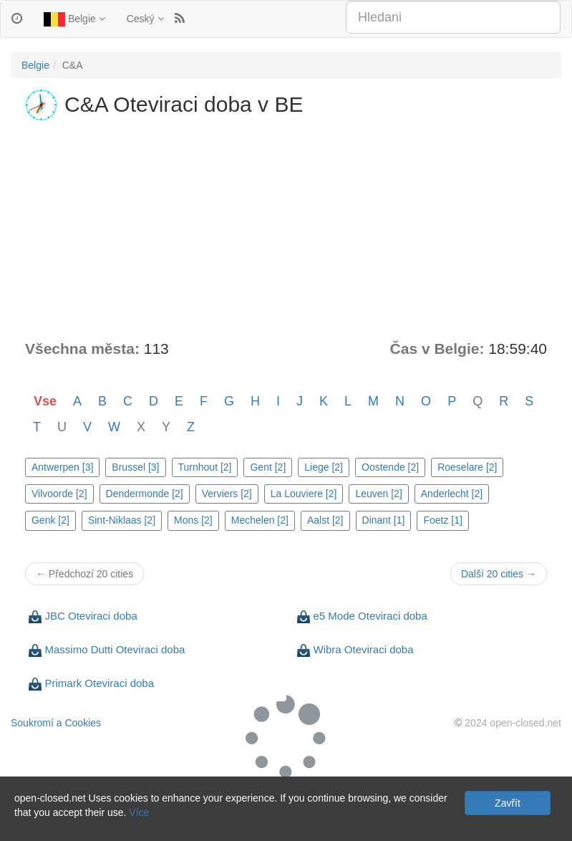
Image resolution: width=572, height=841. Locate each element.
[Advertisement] (286, 230)
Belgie (74, 19)
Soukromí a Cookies (56, 723)
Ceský (145, 18)
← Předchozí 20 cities (84, 574)
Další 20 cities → (498, 574)
